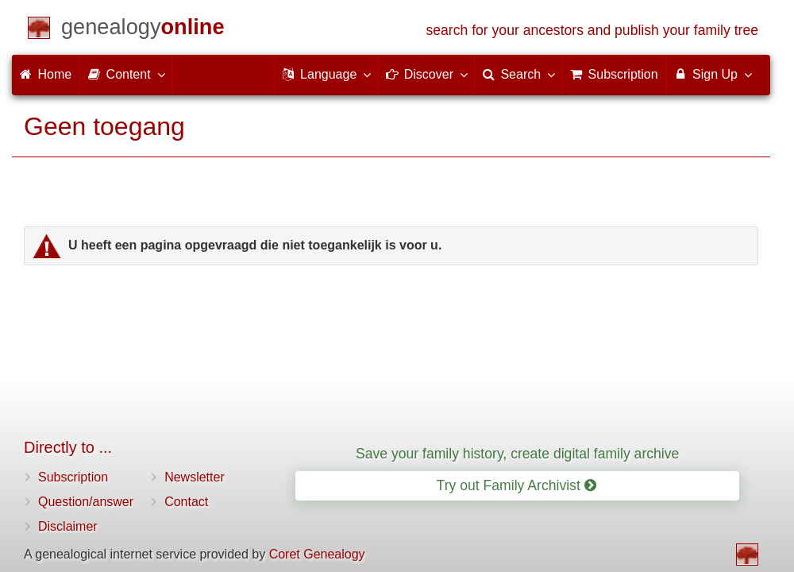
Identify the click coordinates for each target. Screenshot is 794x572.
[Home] (143, 30)
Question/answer (85, 501)
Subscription (73, 477)
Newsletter (194, 477)
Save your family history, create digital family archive (517, 454)
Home (45, 74)
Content (125, 74)
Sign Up (712, 74)
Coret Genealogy (317, 554)
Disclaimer (68, 526)
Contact (186, 501)
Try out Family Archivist (516, 485)
